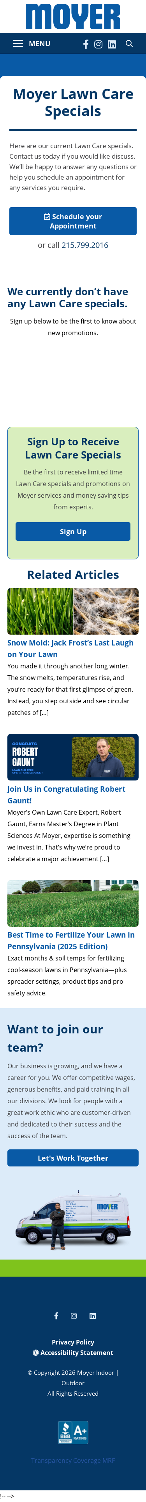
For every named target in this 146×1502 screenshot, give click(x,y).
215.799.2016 (85, 245)
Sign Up (73, 531)
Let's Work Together (73, 1158)
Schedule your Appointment (73, 221)
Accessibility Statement (73, 1352)
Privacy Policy (73, 1342)
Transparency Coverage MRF (73, 1460)
